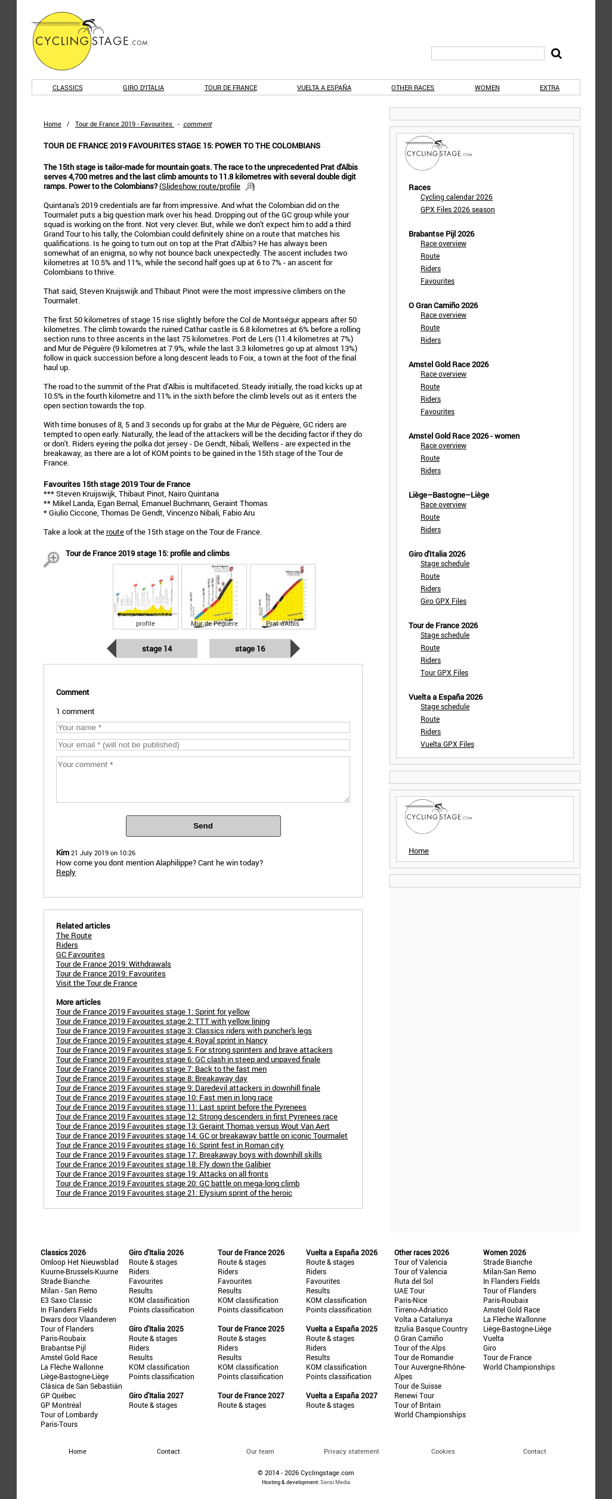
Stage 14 (157, 648)
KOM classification (159, 1300)
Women (487, 87)
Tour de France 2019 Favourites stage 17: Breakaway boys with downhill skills (189, 1154)
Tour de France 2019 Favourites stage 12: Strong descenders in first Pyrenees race (197, 1116)
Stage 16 (250, 648)
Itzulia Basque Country (431, 1328)
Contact (534, 1451)
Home (52, 123)
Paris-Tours (59, 1424)
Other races (412, 87)
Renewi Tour (414, 1395)
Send (203, 825)
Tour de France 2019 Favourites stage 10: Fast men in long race (164, 1097)
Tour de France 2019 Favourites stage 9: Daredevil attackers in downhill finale (188, 1087)
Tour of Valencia (420, 1262)
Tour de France (231, 87)
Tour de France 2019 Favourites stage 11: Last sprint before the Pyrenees (181, 1106)
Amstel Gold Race (69, 1357)
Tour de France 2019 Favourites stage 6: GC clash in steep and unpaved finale (188, 1059)
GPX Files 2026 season (458, 209)
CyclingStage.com (97, 41)
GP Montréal (61, 1405)
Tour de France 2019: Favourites (111, 973)
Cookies (443, 1451)
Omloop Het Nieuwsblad (80, 1262)
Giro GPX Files (443, 601)
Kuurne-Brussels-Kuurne (79, 1271)
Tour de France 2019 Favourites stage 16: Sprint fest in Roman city (170, 1145)
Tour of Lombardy (69, 1414)
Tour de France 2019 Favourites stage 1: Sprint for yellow (153, 1011)
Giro (489, 1347)
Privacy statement (351, 1451)
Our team (260, 1451)
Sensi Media (335, 1482)
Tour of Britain (417, 1405)
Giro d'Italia (143, 87)
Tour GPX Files (444, 672)
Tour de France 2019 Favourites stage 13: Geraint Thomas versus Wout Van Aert (193, 1126)
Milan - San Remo (69, 1290)
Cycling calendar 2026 (457, 196)
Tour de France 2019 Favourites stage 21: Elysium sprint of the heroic (174, 1192)
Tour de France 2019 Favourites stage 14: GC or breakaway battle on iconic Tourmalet (202, 1135)
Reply (66, 872)
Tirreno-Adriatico (421, 1309)
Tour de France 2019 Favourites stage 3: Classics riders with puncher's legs (184, 1030)
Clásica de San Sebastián (81, 1386)
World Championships (430, 1414)
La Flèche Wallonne (72, 1366)
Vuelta (493, 1338)
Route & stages (153, 1262)
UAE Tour (409, 1290)
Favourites (438, 280)
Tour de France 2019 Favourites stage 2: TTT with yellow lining (163, 1021)
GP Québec (58, 1395)
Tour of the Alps (420, 1347)
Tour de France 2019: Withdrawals (113, 963)
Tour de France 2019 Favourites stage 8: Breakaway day (152, 1078)
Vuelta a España (324, 87)
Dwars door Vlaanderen (78, 1319)
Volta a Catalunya (423, 1319)
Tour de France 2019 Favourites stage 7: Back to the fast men (161, 1068)
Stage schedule (445, 563)
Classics (67, 87)
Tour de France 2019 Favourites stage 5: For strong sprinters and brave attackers (194, 1049)
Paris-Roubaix (63, 1338)
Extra (550, 87)
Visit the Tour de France (96, 982)
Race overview (443, 243)
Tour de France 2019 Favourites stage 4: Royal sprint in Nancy (162, 1040)
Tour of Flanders (67, 1328)
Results (141, 1290)
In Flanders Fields (69, 1309)
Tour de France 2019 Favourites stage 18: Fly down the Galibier (163, 1164)
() (207, 186)
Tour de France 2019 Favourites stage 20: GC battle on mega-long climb (177, 1183)
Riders (431, 268)
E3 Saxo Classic (66, 1300)
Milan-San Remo (509, 1271)
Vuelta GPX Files (447, 744)
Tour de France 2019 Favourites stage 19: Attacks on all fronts (162, 1173)
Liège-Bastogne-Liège (75, 1376)
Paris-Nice (410, 1300)
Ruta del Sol (413, 1281)
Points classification (161, 1309)
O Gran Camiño (418, 1338)
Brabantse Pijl (63, 1347)
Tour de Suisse (417, 1386)
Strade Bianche (65, 1281)
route (115, 531)
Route (430, 255)
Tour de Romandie (423, 1357)
